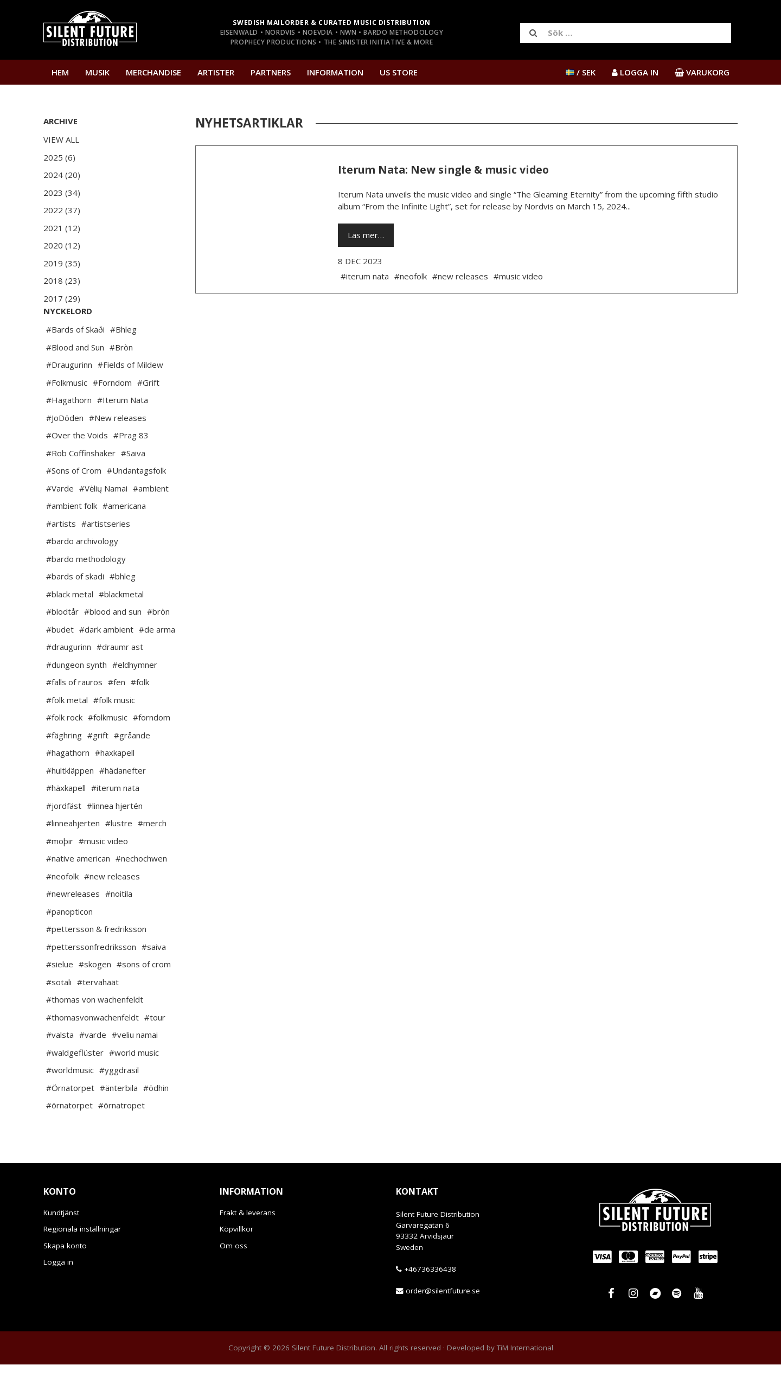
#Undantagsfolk (136, 502)
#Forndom (112, 415)
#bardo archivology (82, 573)
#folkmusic (107, 749)
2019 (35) (61, 263)
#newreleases (73, 926)
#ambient (151, 520)
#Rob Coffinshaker (81, 485)
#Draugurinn (69, 397)
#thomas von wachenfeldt (94, 1031)
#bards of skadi (75, 608)
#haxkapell (115, 785)
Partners (271, 72)
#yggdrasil (119, 1102)
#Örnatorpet (70, 1120)
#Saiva (133, 485)
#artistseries (105, 556)
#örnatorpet (69, 1137)
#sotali (59, 1014)
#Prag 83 (131, 467)
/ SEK (581, 72)
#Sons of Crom (73, 502)
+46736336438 (430, 1301)
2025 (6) (59, 157)
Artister (215, 72)
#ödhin (156, 1120)
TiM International (525, 1380)
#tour (154, 1049)
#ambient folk (71, 538)
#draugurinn (68, 679)
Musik (97, 72)
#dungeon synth (76, 697)
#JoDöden (65, 450)
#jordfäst (63, 838)
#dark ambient (106, 661)
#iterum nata (115, 820)
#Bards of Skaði (75, 361)
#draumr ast (120, 679)
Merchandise (153, 72)
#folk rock (64, 749)
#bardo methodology (86, 591)
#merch (152, 855)
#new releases (112, 908)
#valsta (60, 1067)
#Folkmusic (66, 415)
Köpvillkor (236, 1261)
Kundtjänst (61, 1245)
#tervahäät (98, 1014)
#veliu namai (135, 1067)
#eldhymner (134, 697)
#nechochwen (141, 890)
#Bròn (121, 379)
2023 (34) (61, 192)
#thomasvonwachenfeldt (92, 1049)
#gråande (132, 767)
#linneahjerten (73, 855)
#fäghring (64, 767)
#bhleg (123, 608)
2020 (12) (61, 245)
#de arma (157, 661)
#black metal (69, 626)
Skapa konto (65, 1278)
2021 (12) (61, 227)
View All (61, 139)
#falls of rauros (74, 714)
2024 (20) (61, 174)
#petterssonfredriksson (91, 979)
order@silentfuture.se (443, 1323)
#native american (78, 890)
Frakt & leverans (248, 1245)
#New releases (117, 450)
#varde (92, 1067)
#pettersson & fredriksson (96, 961)
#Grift (148, 415)
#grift (97, 767)
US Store (399, 72)
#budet (60, 661)
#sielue (59, 996)
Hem (60, 72)
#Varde (60, 520)
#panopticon (69, 944)
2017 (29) (61, 298)
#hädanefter (122, 803)
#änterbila (119, 1120)
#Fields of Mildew (130, 397)
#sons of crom (144, 996)
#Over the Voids (77, 467)
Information (335, 72)
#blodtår (62, 644)
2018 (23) (61, 280)
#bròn (158, 644)
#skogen (95, 996)
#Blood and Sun (75, 379)
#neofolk (62, 908)
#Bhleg (123, 361)
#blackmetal (121, 626)
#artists (61, 556)
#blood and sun (113, 644)
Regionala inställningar (82, 1261)
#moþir (59, 873)
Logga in (58, 1294)
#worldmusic (70, 1102)
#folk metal (67, 732)
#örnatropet (121, 1137)
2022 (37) (61, 210)
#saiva (154, 979)
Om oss (233, 1278)
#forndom (151, 749)
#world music (134, 1085)
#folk (140, 714)
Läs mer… (366, 234)
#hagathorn (67, 785)
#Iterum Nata (122, 432)
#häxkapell (66, 820)
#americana (124, 538)
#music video (103, 873)
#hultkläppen (70, 803)
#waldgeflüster (75, 1085)
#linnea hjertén (115, 838)
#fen (116, 714)
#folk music (114, 732)
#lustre (118, 855)
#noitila (118, 926)
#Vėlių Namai (103, 520)
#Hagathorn (69, 432)
